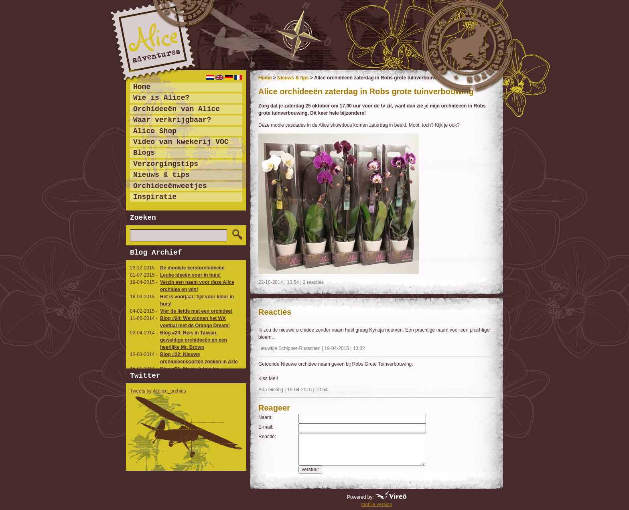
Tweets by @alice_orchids (158, 391)
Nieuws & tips (293, 78)
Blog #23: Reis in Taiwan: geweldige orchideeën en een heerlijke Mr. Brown (193, 340)
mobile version (376, 504)
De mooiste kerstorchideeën (192, 268)
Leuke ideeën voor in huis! (190, 275)
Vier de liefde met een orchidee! (196, 311)
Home (265, 78)
